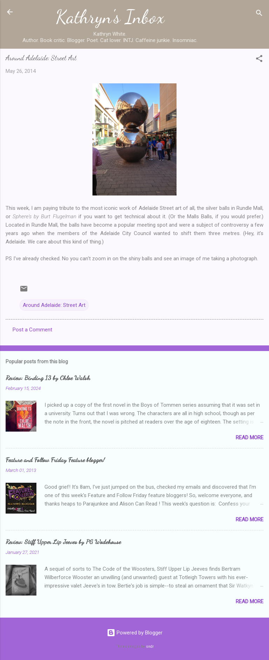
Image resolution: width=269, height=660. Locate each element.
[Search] (259, 14)
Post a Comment (32, 329)
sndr (150, 646)
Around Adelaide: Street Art (54, 305)
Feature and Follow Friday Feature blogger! (55, 459)
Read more (249, 437)
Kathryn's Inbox (110, 17)
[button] (259, 59)
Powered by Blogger (135, 633)
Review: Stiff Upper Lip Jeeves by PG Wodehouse (63, 541)
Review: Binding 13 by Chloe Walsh (48, 377)
